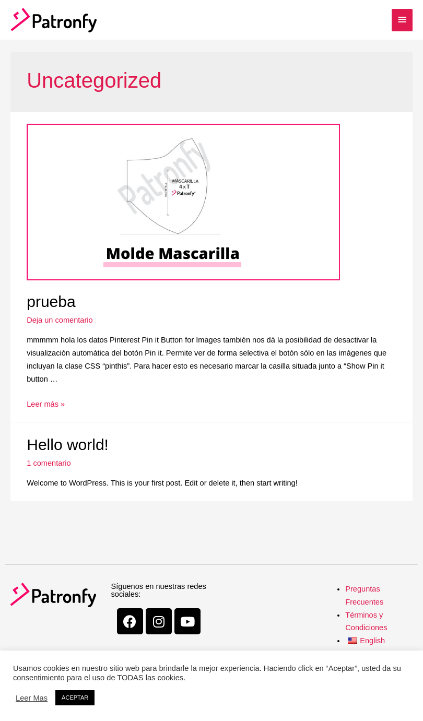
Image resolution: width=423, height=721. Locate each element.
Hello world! (68, 444)
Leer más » (46, 404)
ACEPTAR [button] (75, 697)
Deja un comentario (59, 320)
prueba (51, 301)
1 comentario (48, 463)
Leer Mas (32, 698)
